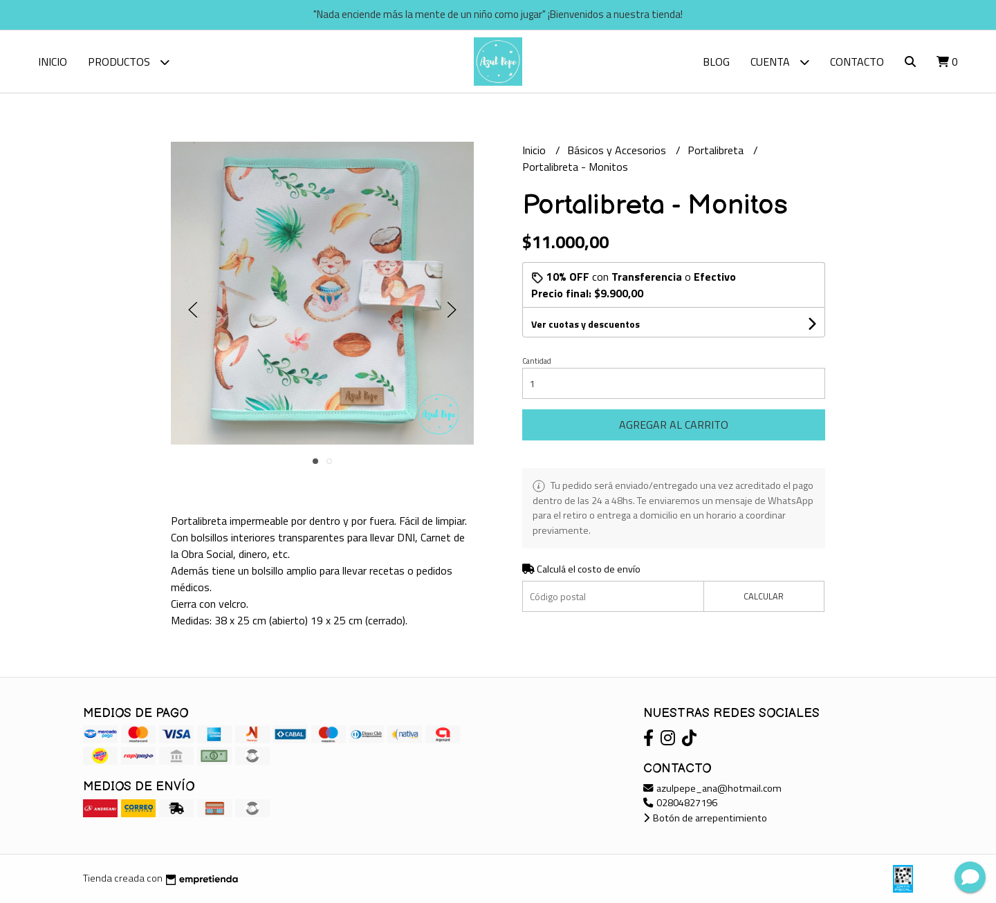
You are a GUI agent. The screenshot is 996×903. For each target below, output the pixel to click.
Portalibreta (717, 150)
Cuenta (779, 61)
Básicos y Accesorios (618, 150)
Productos (128, 61)
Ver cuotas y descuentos (585, 324)
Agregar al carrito (673, 424)
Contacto (857, 61)
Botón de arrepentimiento (705, 818)
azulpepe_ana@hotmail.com (712, 788)
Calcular (764, 596)
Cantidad (536, 360)
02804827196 (680, 802)
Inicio (52, 61)
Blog (716, 61)
